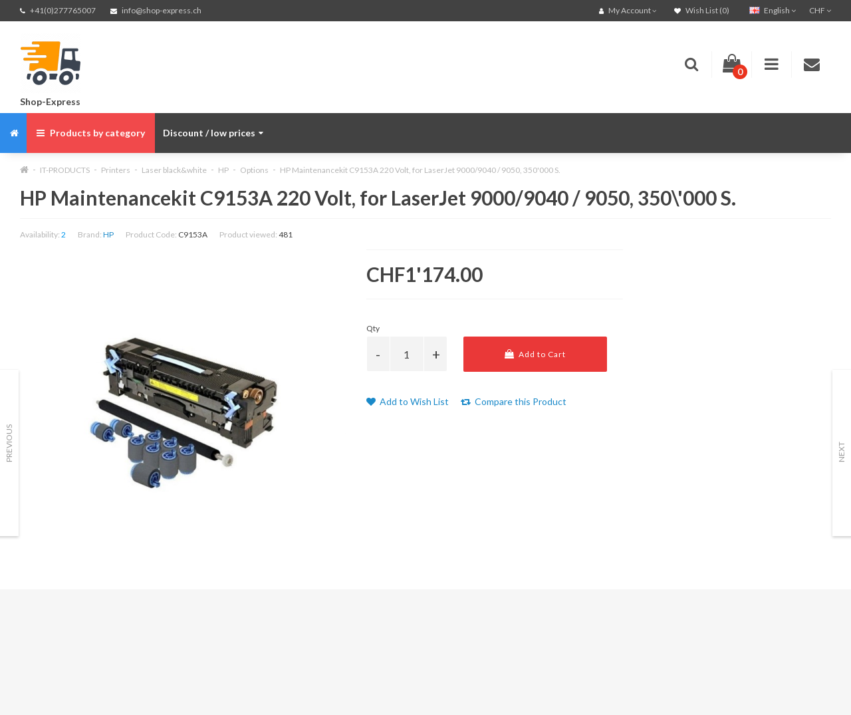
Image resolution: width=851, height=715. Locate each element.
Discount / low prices (213, 132)
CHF (820, 10)
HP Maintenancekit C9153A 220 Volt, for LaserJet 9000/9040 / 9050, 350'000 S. (420, 170)
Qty (373, 328)
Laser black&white (174, 170)
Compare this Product (513, 401)
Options (254, 170)
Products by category (91, 132)
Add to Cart (535, 354)
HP (223, 170)
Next (841, 452)
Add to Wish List (407, 401)
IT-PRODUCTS (65, 170)
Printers (115, 170)
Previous (9, 443)
